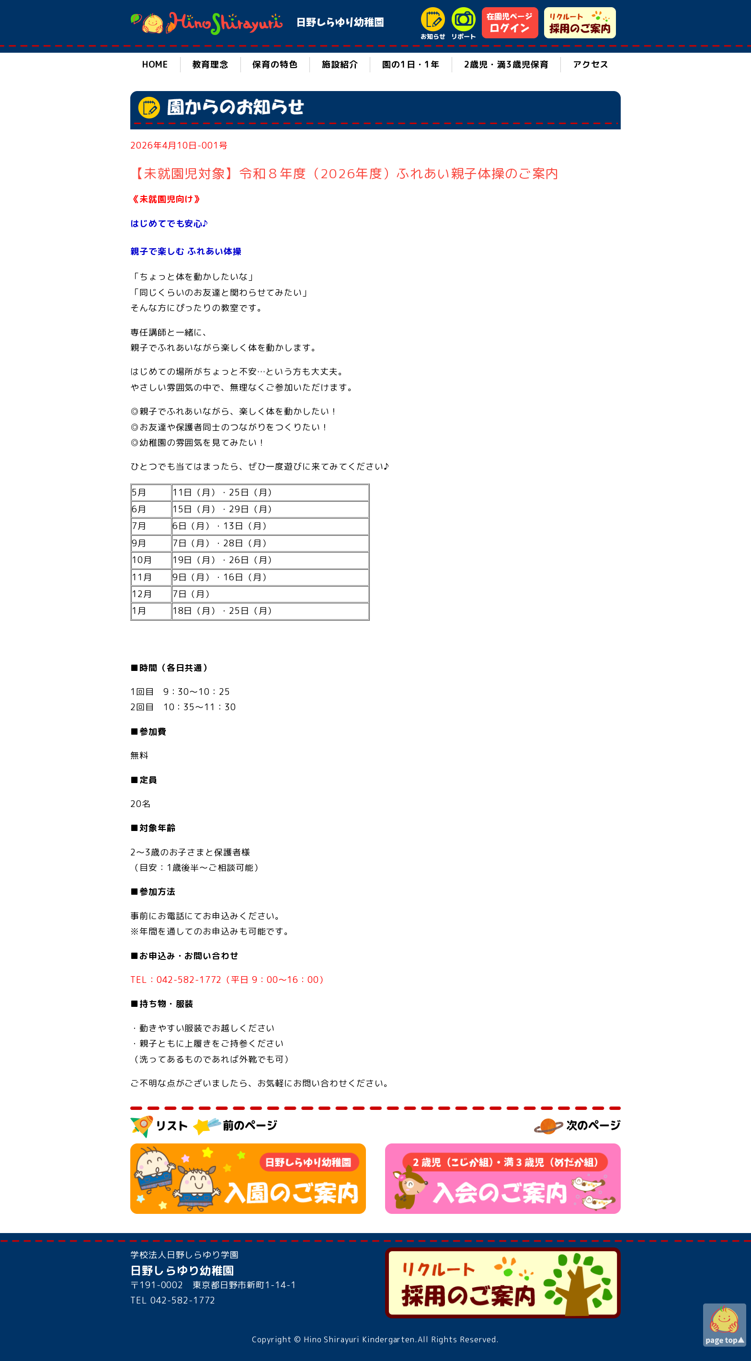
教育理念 (210, 64)
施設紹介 (340, 64)
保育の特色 (275, 64)
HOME (155, 64)
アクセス (591, 64)
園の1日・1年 (411, 64)
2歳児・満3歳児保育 (506, 64)
